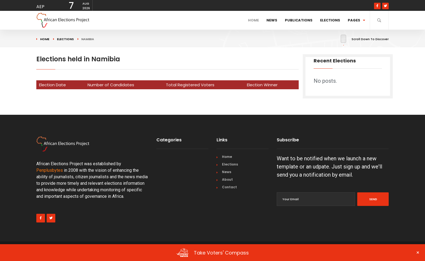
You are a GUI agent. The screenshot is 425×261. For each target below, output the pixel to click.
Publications (299, 20)
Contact (229, 187)
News (271, 20)
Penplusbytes (49, 170)
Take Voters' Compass (298, 252)
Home (253, 20)
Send (373, 199)
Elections (330, 20)
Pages (356, 20)
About (227, 179)
